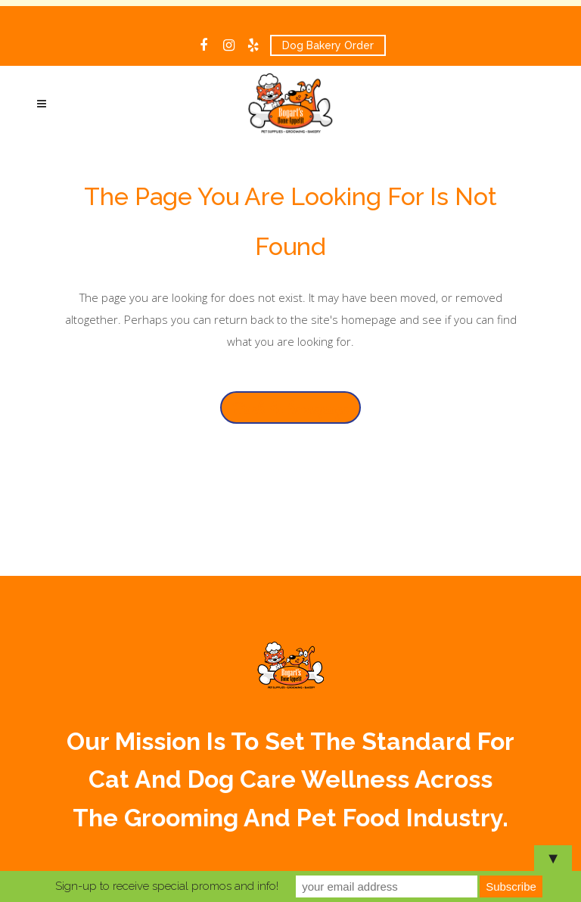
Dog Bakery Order (328, 45)
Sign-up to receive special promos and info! (166, 886)
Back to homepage (290, 407)
